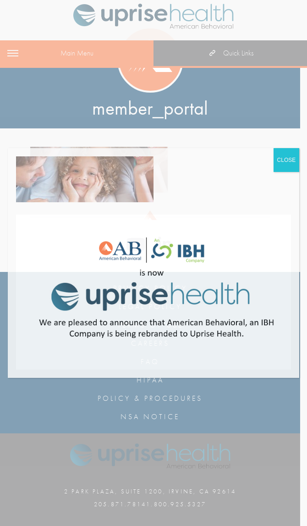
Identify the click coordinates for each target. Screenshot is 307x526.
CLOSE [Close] (286, 160)
